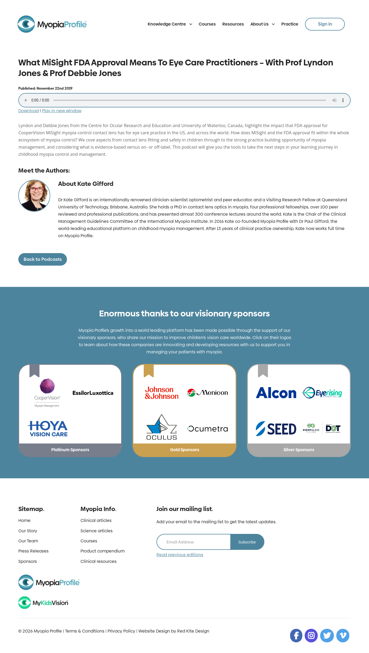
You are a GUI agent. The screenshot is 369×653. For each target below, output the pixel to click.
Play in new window (61, 111)
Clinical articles (96, 520)
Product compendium (102, 551)
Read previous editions (179, 554)
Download (28, 111)
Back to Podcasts (43, 259)
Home (24, 520)
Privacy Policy (121, 631)
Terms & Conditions (84, 631)
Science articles (96, 531)
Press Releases (33, 551)
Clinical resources (98, 561)
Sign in (325, 24)
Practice (289, 24)
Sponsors (27, 561)
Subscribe (247, 542)
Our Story (27, 531)
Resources (233, 24)
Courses (207, 24)
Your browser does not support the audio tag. (184, 100)
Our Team (28, 541)
